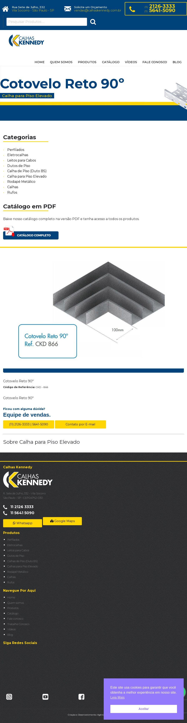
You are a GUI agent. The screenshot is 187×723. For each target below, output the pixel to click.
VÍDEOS (131, 62)
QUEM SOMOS (61, 62)
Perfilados (15, 150)
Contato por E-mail (80, 424)
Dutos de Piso (18, 166)
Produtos (13, 608)
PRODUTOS (87, 62)
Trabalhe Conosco (18, 624)
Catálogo (12, 613)
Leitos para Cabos (21, 160)
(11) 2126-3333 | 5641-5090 (28, 424)
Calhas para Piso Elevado (22, 566)
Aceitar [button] (144, 708)
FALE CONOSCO (154, 62)
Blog (10, 634)
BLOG (177, 62)
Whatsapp (22, 523)
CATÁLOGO (111, 62)
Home (11, 597)
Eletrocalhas (17, 155)
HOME (40, 62)
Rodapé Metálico (21, 182)
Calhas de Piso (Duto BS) (22, 561)
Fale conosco (15, 618)
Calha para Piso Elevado (27, 176)
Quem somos (15, 602)
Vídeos (11, 629)
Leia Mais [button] (117, 697)
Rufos (12, 192)
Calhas (12, 187)
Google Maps (62, 521)
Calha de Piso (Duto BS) (27, 171)
